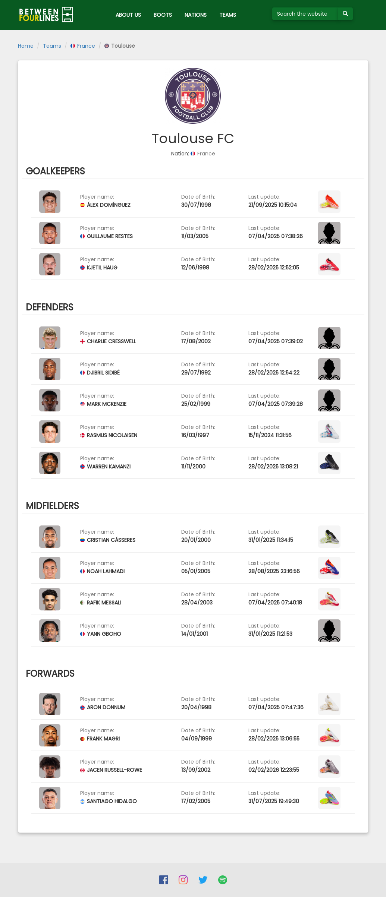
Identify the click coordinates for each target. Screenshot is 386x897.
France (82, 46)
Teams (52, 46)
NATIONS (196, 15)
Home (26, 46)
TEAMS (227, 15)
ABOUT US (128, 15)
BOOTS (163, 15)
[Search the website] (305, 13)
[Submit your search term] (345, 13)
